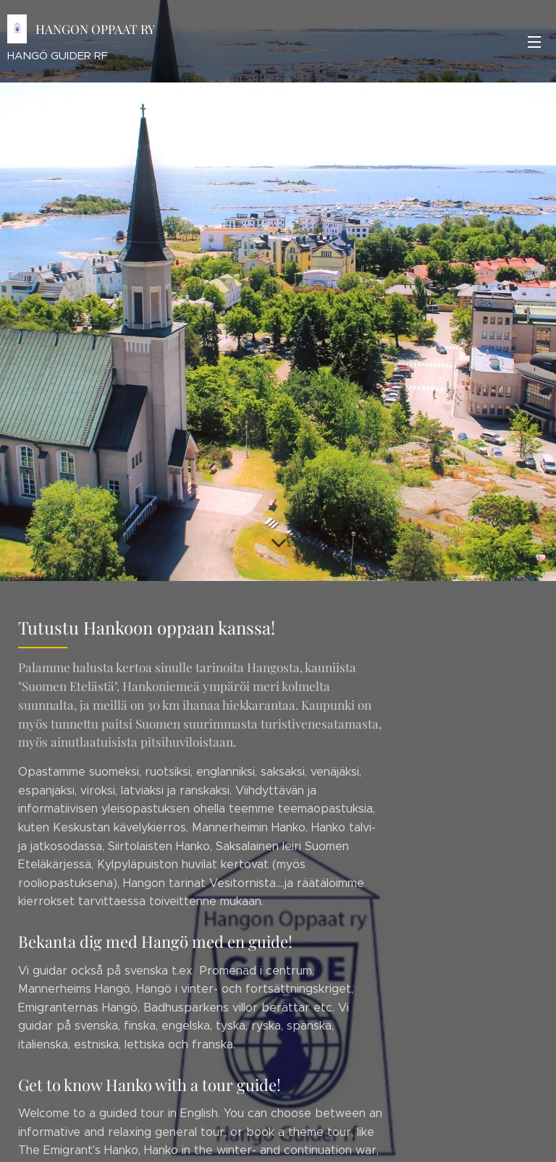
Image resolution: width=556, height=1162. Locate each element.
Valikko (534, 42)
